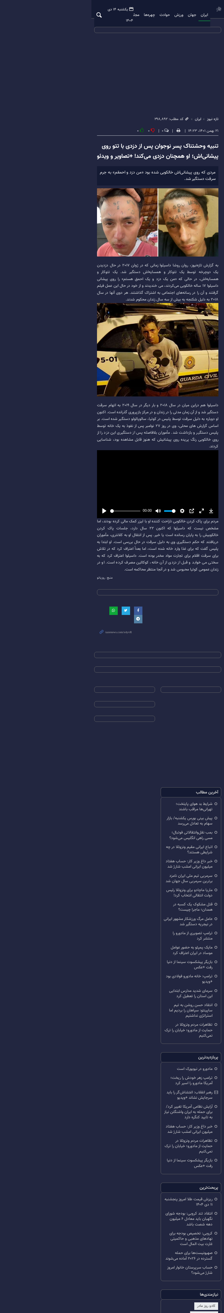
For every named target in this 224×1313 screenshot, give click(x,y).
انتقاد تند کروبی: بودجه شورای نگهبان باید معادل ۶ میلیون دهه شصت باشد (162, 1170)
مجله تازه (115, 9)
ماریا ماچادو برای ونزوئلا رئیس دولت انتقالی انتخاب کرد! (162, 927)
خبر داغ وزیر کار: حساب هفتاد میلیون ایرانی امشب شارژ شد (162, 899)
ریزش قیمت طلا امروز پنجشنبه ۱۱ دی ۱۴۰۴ (169, 1158)
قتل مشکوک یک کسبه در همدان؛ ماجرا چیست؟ (164, 939)
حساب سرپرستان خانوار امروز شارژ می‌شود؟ (168, 1211)
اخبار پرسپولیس (168, 1244)
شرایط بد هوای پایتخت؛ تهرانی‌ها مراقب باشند (166, 854)
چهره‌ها (132, 9)
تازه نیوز (204, 9)
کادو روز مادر (195, 1244)
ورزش (162, 9)
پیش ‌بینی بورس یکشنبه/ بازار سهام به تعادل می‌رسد (161, 863)
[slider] (76, 590)
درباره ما (123, 1273)
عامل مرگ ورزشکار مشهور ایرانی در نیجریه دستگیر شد (160, 948)
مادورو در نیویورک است (184, 1055)
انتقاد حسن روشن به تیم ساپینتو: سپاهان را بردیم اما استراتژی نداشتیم (160, 1005)
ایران (187, 9)
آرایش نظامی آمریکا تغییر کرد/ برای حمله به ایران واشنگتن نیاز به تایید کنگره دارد (164, 1085)
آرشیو (106, 1273)
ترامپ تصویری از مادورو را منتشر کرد (173, 957)
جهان (175, 9)
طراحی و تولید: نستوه (114, 1299)
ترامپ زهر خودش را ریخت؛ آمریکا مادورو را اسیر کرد (161, 1064)
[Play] (24, 590)
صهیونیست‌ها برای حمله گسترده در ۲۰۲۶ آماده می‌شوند (166, 1199)
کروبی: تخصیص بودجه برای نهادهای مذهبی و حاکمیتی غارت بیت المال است (166, 1184)
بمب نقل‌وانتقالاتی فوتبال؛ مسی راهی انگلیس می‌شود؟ (166, 875)
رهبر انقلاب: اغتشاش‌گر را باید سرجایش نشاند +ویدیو (160, 1073)
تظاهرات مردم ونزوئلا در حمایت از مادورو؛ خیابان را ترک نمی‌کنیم (162, 1019)
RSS (76, 1273)
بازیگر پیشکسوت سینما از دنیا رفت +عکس (169, 975)
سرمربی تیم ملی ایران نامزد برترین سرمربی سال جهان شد (164, 913)
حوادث (148, 9)
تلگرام (91, 1273)
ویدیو (100, 9)
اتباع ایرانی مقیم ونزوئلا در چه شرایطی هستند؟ (165, 887)
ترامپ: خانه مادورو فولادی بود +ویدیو (173, 984)
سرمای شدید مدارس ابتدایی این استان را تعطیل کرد (161, 993)
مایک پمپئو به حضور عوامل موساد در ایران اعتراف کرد (160, 966)
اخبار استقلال (140, 1244)
